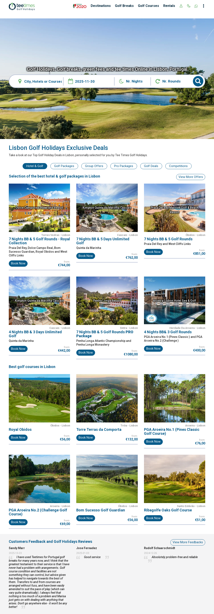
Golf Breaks (124, 6)
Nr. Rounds (171, 81)
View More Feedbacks (188, 542)
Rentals (169, 6)
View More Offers (190, 177)
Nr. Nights (134, 81)
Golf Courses (148, 6)
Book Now (18, 263)
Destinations (101, 6)
